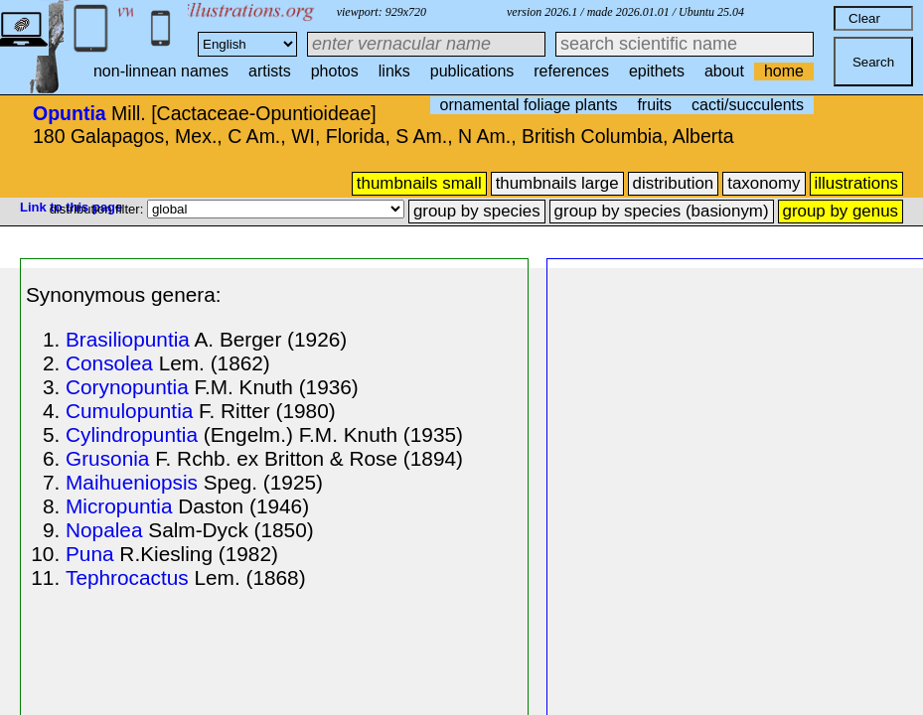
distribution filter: (98, 209)
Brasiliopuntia (128, 339)
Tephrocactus (127, 577)
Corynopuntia (127, 386)
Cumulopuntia (129, 410)
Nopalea (104, 529)
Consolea (109, 363)
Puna (90, 553)
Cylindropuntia (132, 434)
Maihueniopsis (132, 482)
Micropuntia (119, 506)
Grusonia (107, 458)
